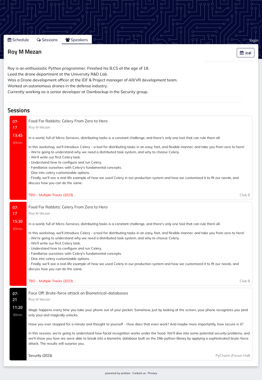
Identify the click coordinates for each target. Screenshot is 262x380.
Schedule (18, 39)
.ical (245, 53)
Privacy (152, 373)
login (253, 40)
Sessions (47, 39)
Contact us (139, 373)
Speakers (77, 39)
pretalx (125, 373)
